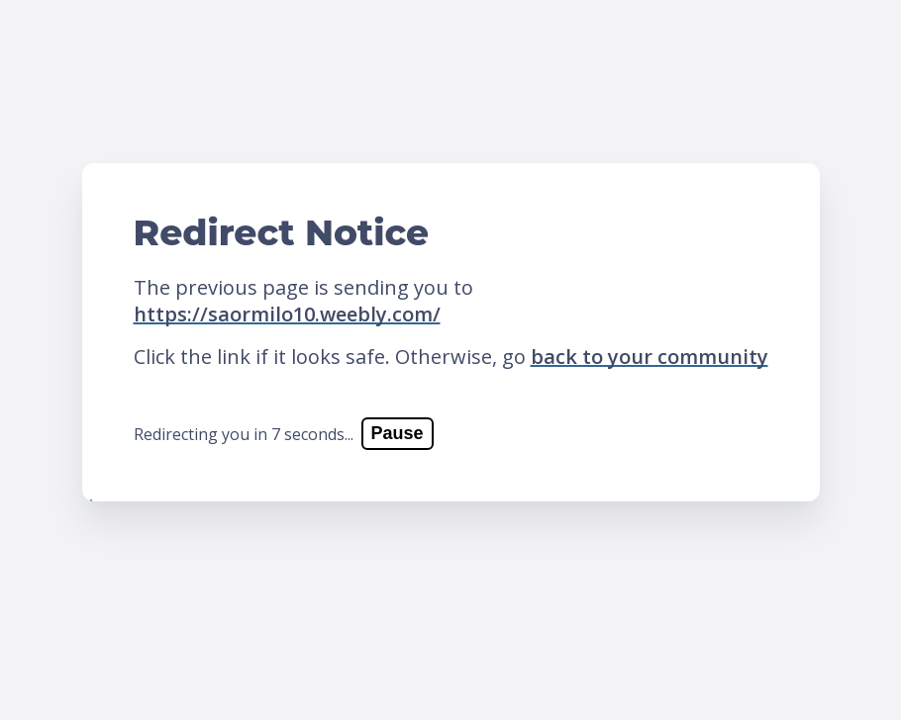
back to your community (649, 356)
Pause (397, 433)
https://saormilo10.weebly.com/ (287, 314)
